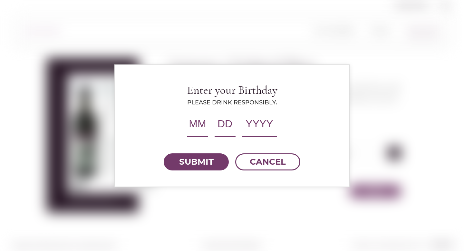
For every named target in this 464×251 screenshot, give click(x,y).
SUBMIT (196, 162)
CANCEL (268, 162)
